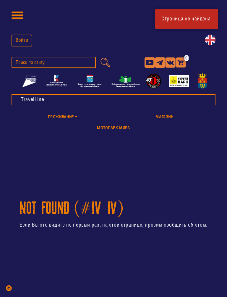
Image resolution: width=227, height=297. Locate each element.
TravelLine (32, 99)
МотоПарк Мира (113, 128)
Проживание (61, 117)
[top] (9, 288)
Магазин (164, 117)
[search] (54, 62)
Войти (22, 40)
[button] (63, 117)
